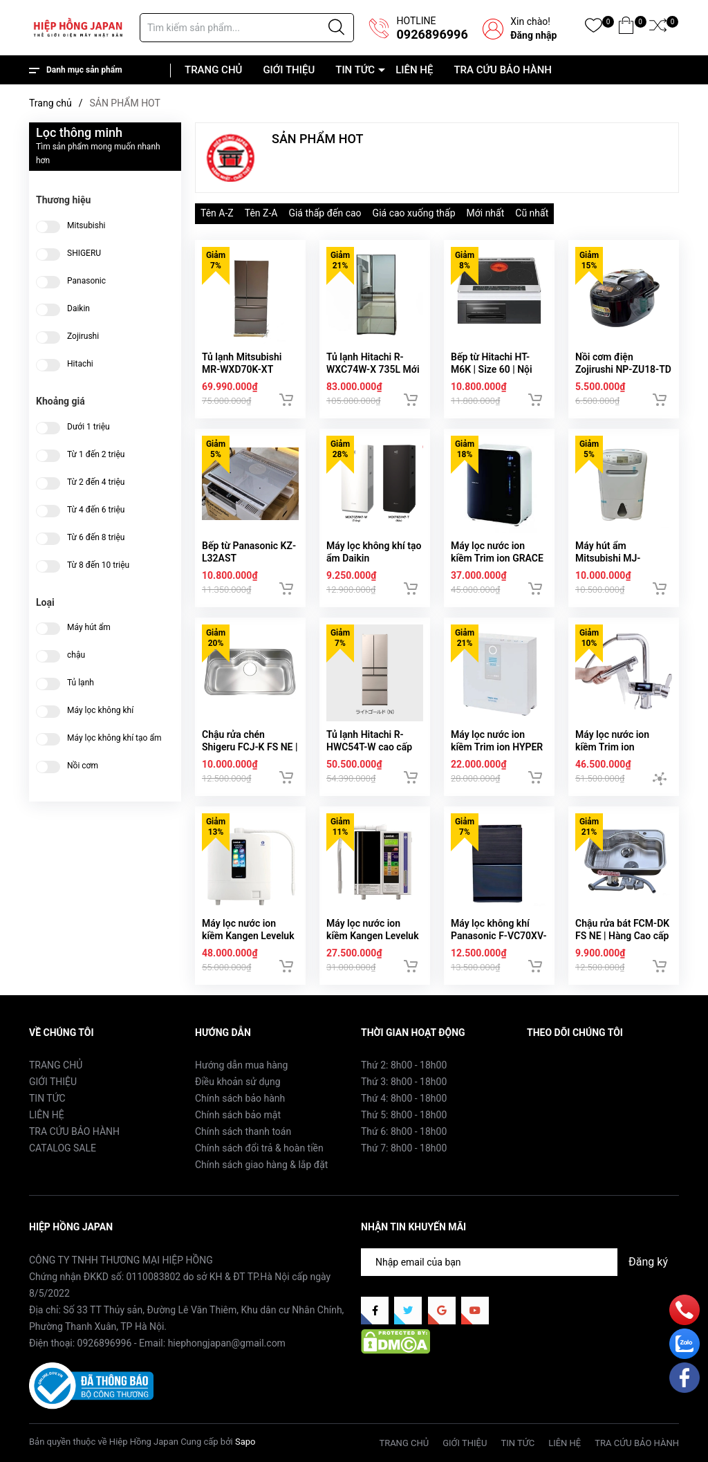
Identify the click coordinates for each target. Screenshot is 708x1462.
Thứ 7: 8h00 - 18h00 (404, 1148)
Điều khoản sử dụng (238, 1081)
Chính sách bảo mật (238, 1114)
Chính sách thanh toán (243, 1131)
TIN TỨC (355, 70)
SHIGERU (84, 253)
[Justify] (336, 27)
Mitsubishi (86, 226)
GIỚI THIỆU (289, 70)
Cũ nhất (531, 213)
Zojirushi (83, 336)
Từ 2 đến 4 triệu (95, 482)
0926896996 (431, 34)
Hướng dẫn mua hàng (241, 1065)
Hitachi (80, 364)
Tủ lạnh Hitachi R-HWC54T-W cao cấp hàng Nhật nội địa (369, 747)
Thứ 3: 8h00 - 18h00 (404, 1081)
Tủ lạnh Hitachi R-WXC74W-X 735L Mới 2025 (373, 369)
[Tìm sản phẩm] (246, 27)
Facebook (548, 1064)
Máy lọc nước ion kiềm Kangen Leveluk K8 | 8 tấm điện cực (248, 936)
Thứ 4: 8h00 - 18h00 (404, 1098)
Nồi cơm (82, 766)
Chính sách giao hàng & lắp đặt (261, 1164)
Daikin (78, 309)
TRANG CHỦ (213, 70)
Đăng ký (648, 1261)
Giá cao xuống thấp (414, 213)
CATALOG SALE (62, 1148)
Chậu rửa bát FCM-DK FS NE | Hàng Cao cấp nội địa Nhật (622, 936)
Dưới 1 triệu (88, 427)
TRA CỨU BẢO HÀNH (503, 70)
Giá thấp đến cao (324, 213)
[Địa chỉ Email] (520, 1262)
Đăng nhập (533, 35)
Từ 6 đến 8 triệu (95, 538)
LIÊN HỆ (414, 70)
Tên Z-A (261, 213)
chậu (76, 655)
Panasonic (86, 281)
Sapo (245, 1441)
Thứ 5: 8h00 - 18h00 (404, 1114)
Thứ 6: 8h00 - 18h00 (404, 1131)
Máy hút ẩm (89, 627)
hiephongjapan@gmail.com (227, 1343)
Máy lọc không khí (100, 710)
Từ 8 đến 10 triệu (98, 565)
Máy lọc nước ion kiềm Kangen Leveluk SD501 (372, 936)
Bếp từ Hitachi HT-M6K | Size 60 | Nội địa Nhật (491, 369)
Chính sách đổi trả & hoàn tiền (259, 1148)
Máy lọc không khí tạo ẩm (114, 738)
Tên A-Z (217, 213)
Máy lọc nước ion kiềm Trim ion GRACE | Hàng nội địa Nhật (497, 558)
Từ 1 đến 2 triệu (95, 455)
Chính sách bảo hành (240, 1098)
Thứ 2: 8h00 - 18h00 (404, 1065)
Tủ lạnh (80, 683)
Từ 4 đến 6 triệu (95, 510)
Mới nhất (486, 213)
